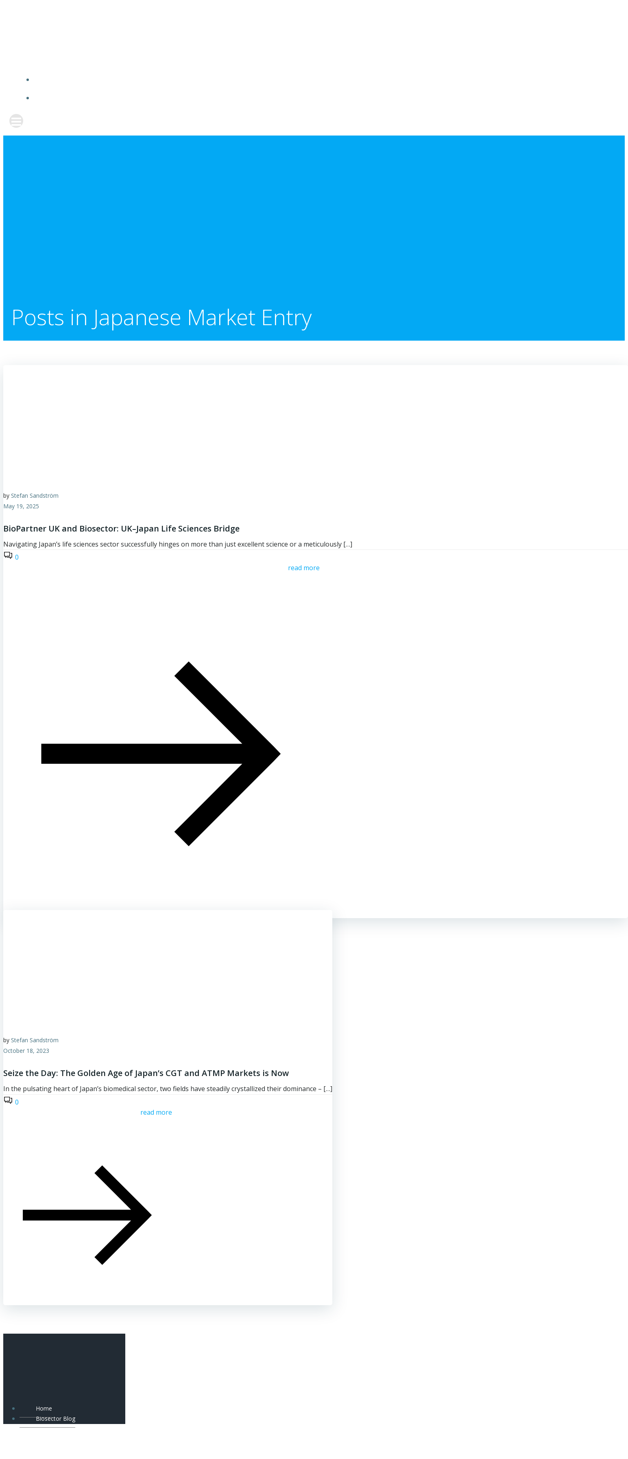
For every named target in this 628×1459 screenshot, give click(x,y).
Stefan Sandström (35, 496)
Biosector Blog (322, 98)
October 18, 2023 (26, 1051)
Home (322, 79)
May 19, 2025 (21, 507)
